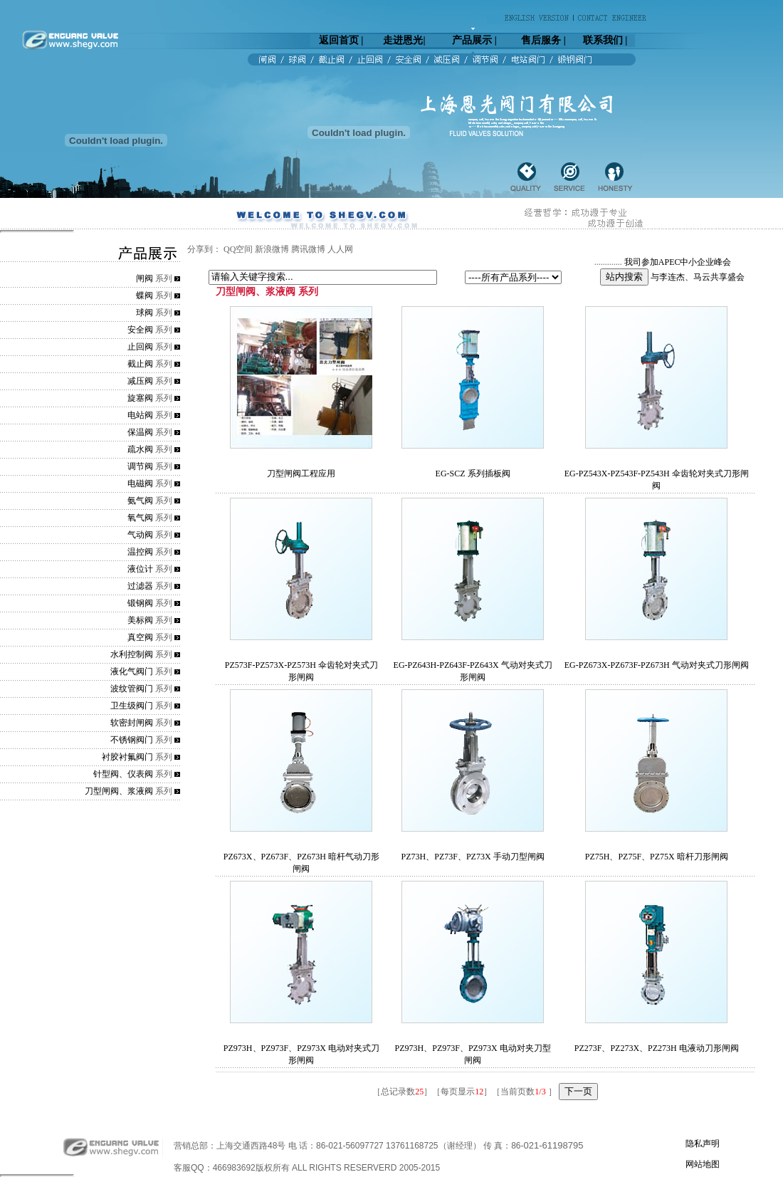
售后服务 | (543, 40)
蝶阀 (144, 295)
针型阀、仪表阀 (123, 774)
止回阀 (140, 347)
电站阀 (140, 415)
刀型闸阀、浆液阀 (119, 791)
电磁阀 (140, 483)
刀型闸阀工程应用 (301, 473)
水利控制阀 (131, 654)
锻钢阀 (140, 603)
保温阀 (140, 432)
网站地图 (702, 1164)
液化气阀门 (131, 671)
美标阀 (140, 620)
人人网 (340, 249)
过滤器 (140, 586)
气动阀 (140, 535)
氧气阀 (140, 518)
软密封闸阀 (131, 723)
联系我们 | (605, 40)
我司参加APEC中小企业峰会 (678, 262)
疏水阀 (140, 449)
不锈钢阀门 (131, 740)
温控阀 (140, 552)
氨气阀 (140, 501)
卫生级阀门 (131, 706)
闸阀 (144, 278)
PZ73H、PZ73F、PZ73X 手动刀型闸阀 (473, 857)
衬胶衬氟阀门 (127, 757)
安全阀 (140, 330)
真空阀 (140, 637)
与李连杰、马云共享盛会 (698, 277)
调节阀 (140, 466)
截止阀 (140, 364)
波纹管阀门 (131, 689)
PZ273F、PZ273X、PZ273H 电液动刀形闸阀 (656, 1048)
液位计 (140, 569)
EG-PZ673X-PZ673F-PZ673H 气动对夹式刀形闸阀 (656, 665)
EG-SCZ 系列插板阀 (473, 473)
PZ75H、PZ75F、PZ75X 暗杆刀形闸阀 (656, 857)
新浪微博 (272, 249)
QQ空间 (238, 249)
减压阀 (140, 381)
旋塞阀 (140, 398)
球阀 (144, 313)
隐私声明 (702, 1144)
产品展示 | (474, 40)
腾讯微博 (308, 249)
